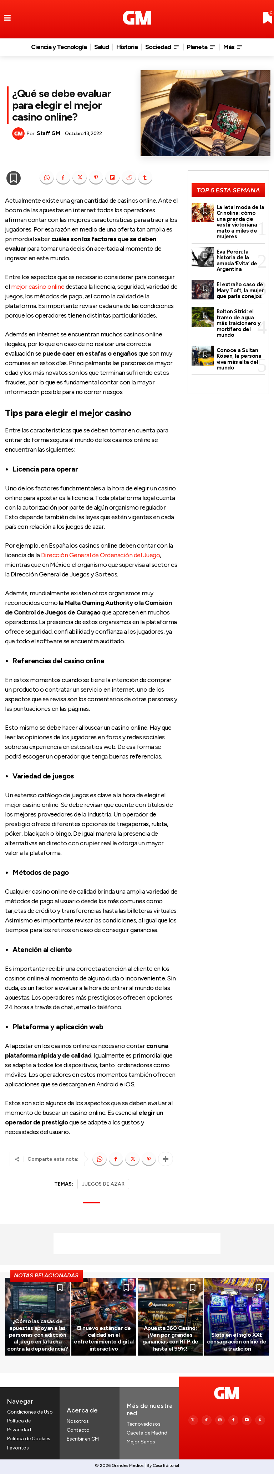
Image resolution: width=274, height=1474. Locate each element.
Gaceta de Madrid (147, 1433)
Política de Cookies (28, 1439)
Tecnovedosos (144, 1424)
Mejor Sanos (141, 1442)
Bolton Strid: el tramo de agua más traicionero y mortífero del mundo (239, 323)
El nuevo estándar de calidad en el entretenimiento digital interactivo (104, 1338)
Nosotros (78, 1421)
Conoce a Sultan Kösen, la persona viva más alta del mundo (239, 359)
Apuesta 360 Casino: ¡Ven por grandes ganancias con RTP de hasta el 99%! (170, 1338)
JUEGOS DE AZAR (103, 1184)
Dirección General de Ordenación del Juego (100, 555)
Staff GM (48, 133)
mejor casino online (38, 287)
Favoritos (18, 1448)
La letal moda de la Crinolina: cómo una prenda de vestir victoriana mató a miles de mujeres (240, 222)
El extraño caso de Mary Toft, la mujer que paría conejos (240, 290)
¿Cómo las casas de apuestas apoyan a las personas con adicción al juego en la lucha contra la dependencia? (37, 1335)
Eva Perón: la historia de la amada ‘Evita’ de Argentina (237, 261)
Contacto (78, 1430)
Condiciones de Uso (30, 1412)
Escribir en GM (83, 1439)
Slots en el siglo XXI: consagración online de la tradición (236, 1341)
